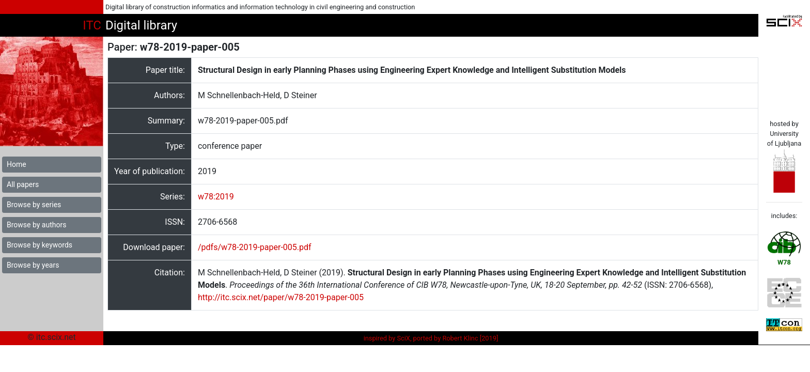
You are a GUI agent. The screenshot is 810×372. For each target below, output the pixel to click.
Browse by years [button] (33, 265)
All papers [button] (23, 184)
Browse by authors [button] (36, 225)
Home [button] (16, 164)
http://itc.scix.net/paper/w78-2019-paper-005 (281, 297)
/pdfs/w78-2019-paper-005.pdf (254, 247)
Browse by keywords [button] (39, 245)
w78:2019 (216, 197)
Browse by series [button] (34, 204)
